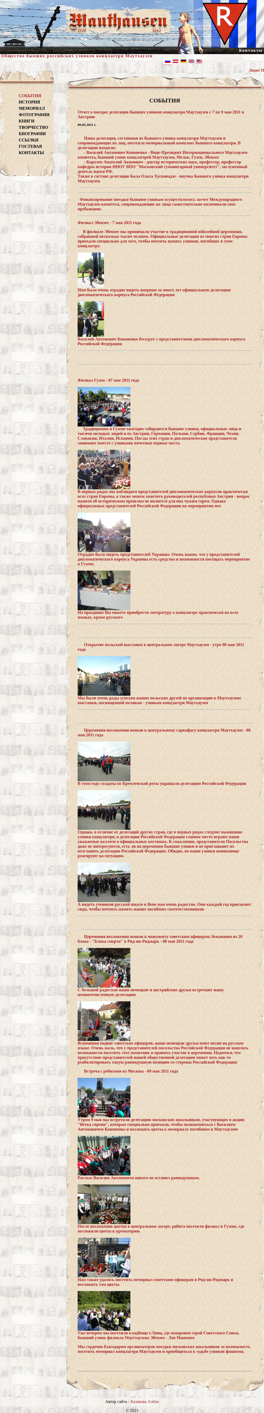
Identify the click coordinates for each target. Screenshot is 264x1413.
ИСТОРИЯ (29, 102)
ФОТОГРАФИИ (33, 114)
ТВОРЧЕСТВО (33, 127)
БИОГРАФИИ (32, 133)
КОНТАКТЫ (31, 152)
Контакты (251, 50)
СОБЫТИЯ (30, 95)
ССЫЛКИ (29, 140)
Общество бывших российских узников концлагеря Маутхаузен (77, 56)
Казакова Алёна (145, 1401)
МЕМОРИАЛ (32, 108)
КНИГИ (26, 121)
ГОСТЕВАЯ (30, 146)
